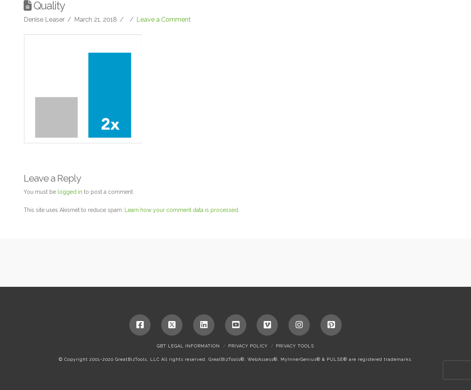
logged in (70, 192)
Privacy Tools (295, 346)
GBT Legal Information (188, 346)
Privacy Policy (248, 346)
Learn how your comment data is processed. (182, 210)
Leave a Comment (163, 19)
